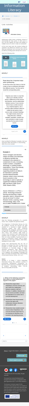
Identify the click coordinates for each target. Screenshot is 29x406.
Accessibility (23, 351)
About (6, 351)
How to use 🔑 (22, 355)
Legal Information (14, 351)
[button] (19, 2)
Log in (24, 2)
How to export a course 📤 (16, 360)
